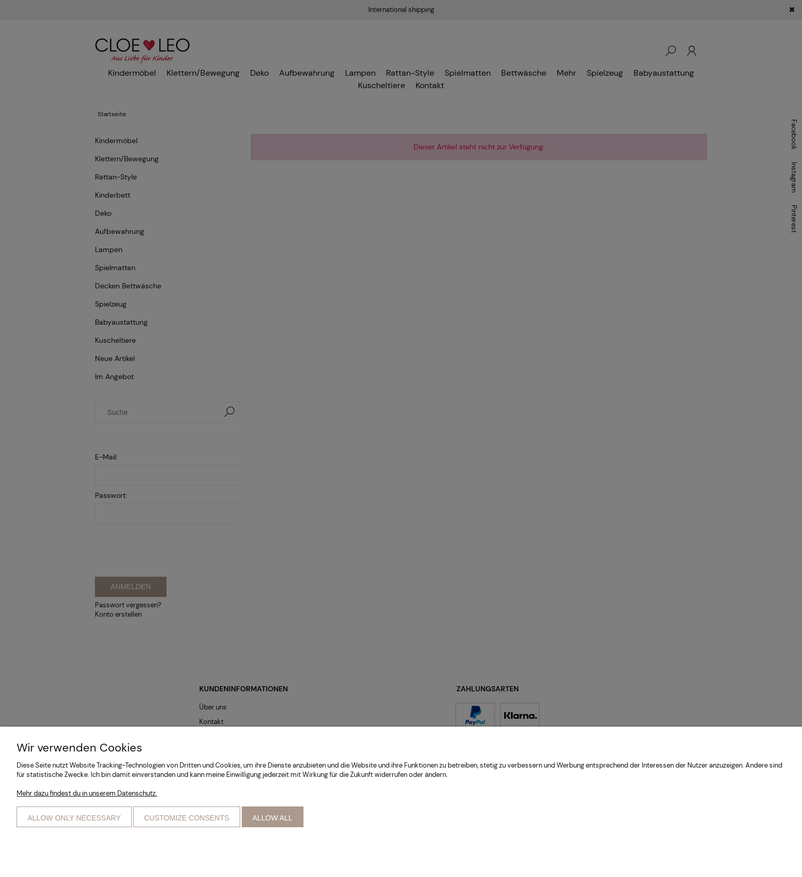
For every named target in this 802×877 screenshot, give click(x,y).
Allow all (273, 818)
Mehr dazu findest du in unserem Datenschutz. (87, 793)
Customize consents (186, 818)
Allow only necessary (74, 818)
